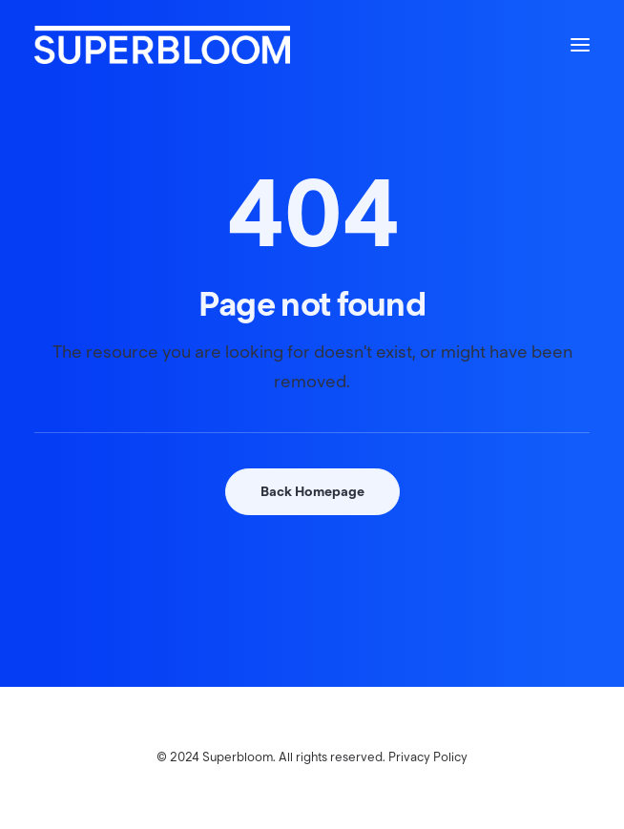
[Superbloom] (162, 45)
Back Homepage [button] (312, 492)
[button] (580, 45)
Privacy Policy (428, 757)
